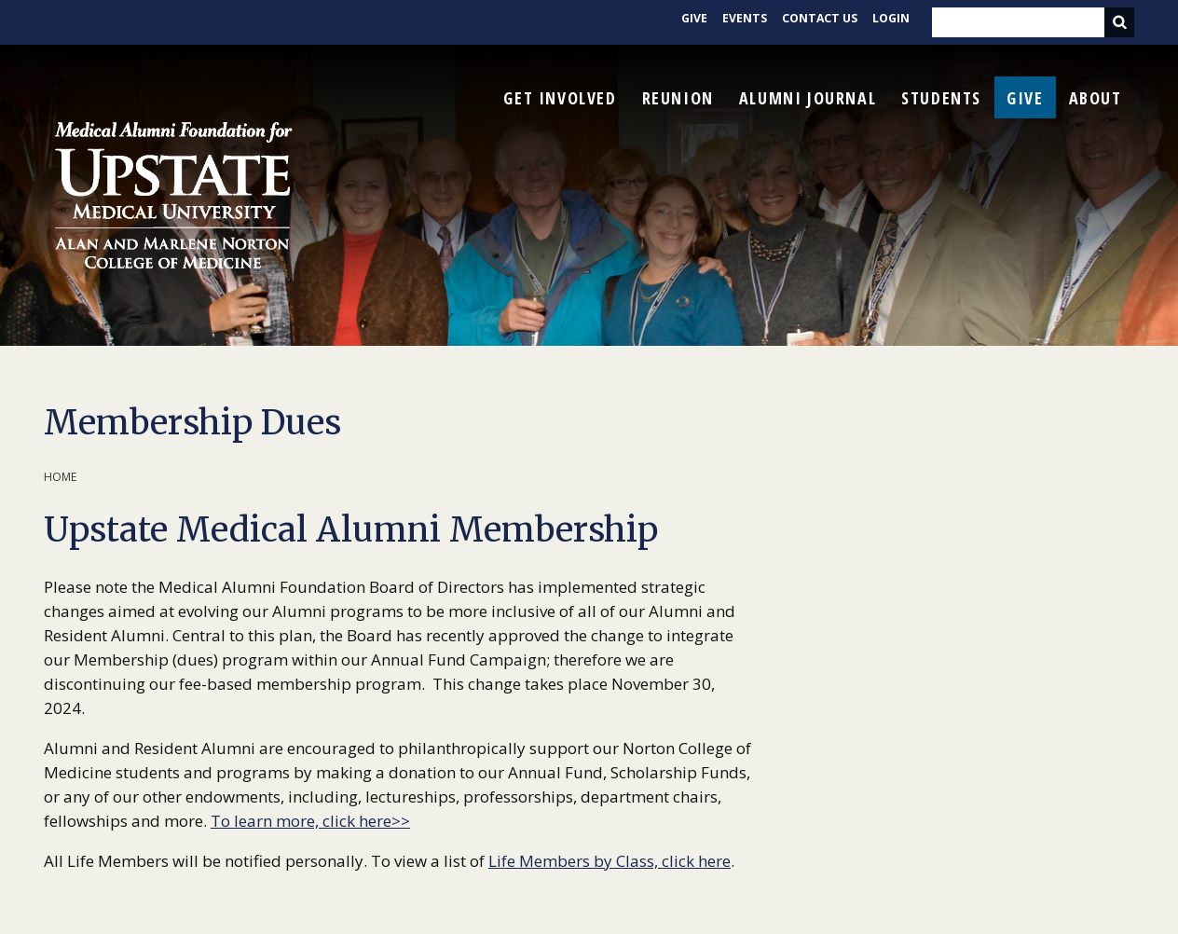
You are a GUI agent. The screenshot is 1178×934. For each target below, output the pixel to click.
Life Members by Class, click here (609, 861)
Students (941, 98)
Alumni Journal (807, 98)
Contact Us (814, 22)
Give (683, 22)
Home (60, 477)
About (1095, 98)
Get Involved (559, 98)
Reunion (678, 98)
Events (735, 22)
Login (890, 22)
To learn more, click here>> (310, 820)
